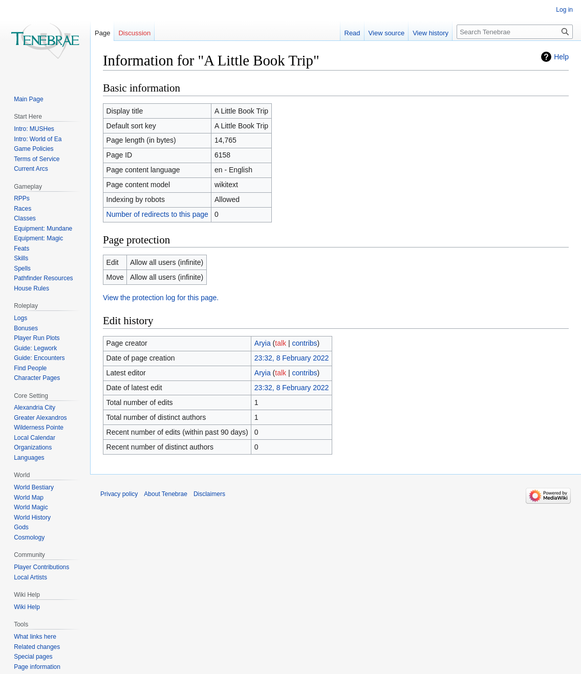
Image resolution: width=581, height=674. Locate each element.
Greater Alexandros (40, 417)
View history (430, 33)
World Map (29, 497)
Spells (22, 268)
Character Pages (37, 377)
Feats (21, 248)
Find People (30, 368)
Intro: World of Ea (37, 139)
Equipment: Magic (38, 238)
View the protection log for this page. (161, 298)
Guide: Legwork (35, 348)
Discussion (134, 33)
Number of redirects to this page (157, 214)
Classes (25, 218)
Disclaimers (209, 494)
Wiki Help (27, 607)
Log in (564, 9)
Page (102, 33)
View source (387, 33)
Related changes (37, 646)
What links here (35, 636)
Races (22, 208)
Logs (20, 318)
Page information (37, 666)
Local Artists (30, 577)
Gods (21, 527)
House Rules (31, 288)
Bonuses (26, 328)
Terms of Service (36, 159)
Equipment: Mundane (43, 228)
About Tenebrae (165, 494)
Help (561, 57)
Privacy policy (119, 494)
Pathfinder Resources (43, 278)
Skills (21, 258)
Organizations (33, 447)
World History (32, 517)
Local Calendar (34, 437)
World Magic (31, 507)
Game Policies (33, 148)
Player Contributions (41, 567)
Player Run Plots (36, 338)
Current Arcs (31, 168)
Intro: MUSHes (34, 128)
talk (280, 343)
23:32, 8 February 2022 (291, 358)
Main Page (28, 99)
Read (352, 33)
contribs (304, 343)
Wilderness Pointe (38, 427)
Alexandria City (34, 407)
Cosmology (29, 537)
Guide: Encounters (39, 358)
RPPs (22, 198)
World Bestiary (34, 487)
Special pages (33, 656)
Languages (29, 457)
